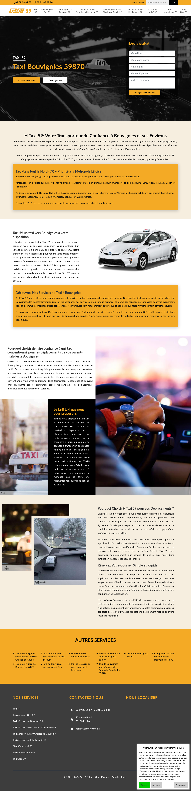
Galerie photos (119, 777)
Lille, (47, 182)
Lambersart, (135, 192)
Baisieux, (44, 192)
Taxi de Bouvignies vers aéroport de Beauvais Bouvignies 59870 (109, 668)
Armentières (22, 186)
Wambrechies (83, 196)
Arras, (152, 182)
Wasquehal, (122, 192)
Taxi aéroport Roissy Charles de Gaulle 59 (112, 10)
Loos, (164, 192)
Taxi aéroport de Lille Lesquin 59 (135, 10)
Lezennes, (33, 196)
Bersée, (74, 192)
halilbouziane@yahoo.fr (88, 728)
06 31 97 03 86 (102, 709)
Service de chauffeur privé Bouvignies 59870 (109, 656)
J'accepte (144, 785)
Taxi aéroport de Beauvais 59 (64, 10)
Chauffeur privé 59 (153, 10)
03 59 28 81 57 (84, 709)
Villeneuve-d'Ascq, (61, 182)
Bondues (68, 196)
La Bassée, (64, 192)
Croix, (113, 192)
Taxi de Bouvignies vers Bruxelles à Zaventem (80, 666)
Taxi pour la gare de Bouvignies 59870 (25, 665)
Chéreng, (105, 192)
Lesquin (107, 182)
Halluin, (49, 196)
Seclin (169, 182)
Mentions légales (100, 777)
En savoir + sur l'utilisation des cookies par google (162, 771)
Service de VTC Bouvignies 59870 (80, 655)
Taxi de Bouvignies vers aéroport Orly (53, 665)
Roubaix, (161, 182)
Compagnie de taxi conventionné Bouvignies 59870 (164, 656)
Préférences (181, 785)
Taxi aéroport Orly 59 (47, 10)
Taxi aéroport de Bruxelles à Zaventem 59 (87, 10)
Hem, (41, 196)
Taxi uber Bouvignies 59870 (137, 655)
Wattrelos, (58, 196)
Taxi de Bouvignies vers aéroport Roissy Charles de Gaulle (26, 656)
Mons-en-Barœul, (151, 192)
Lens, (145, 182)
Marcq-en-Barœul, (93, 182)
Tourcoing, (77, 182)
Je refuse (156, 785)
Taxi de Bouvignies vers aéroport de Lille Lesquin (54, 656)
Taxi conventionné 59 (169, 10)
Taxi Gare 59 (183, 10)
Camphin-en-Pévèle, (89, 192)
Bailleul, (53, 192)
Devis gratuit (55, 80)
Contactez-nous (26, 80)
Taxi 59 (35, 10)
